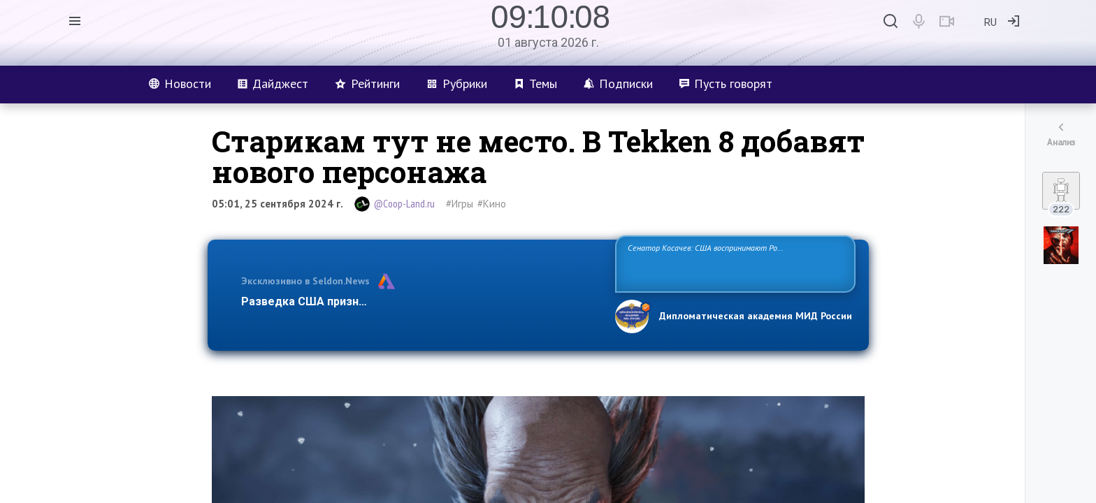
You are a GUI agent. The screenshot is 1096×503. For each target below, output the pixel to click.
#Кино (491, 203)
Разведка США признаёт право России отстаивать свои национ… (420, 301)
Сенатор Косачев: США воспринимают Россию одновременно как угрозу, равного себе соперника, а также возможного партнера (733, 263)
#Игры (459, 203)
